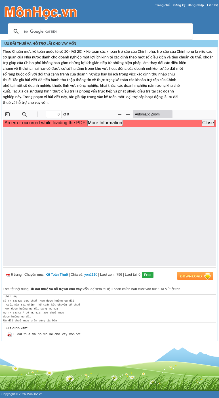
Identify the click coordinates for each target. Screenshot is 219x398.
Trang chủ (162, 5)
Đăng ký (179, 5)
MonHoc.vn (35, 394)
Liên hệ (212, 5)
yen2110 (90, 275)
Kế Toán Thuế (56, 275)
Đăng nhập (196, 5)
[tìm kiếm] (99, 31)
